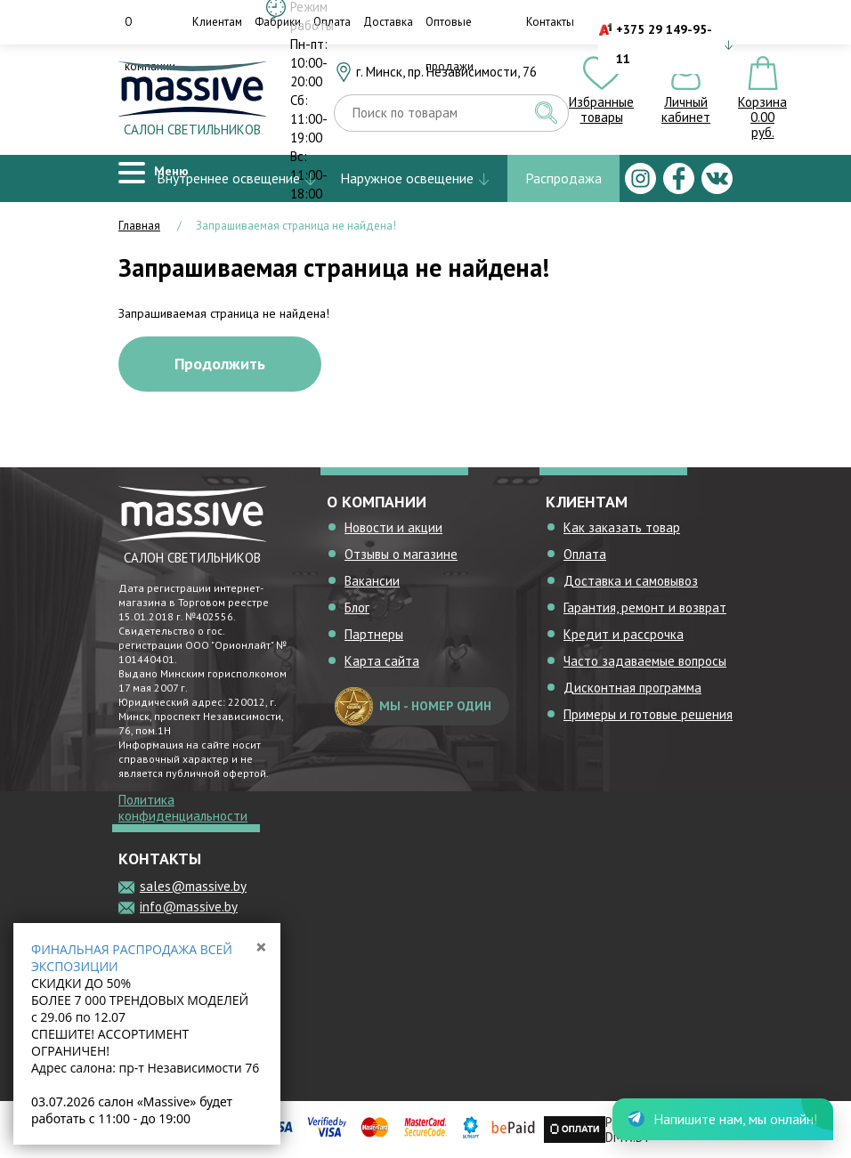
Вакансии (372, 580)
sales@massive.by (193, 886)
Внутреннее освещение (228, 178)
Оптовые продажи (450, 44)
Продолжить (219, 363)
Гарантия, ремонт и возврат (644, 607)
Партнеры (373, 634)
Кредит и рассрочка (623, 634)
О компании (150, 44)
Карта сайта (381, 661)
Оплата (584, 554)
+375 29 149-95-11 (664, 44)
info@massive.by (189, 906)
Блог (356, 607)
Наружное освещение (407, 178)
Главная (139, 225)
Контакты (550, 21)
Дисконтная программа (632, 687)
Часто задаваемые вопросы (644, 661)
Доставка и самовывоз (630, 580)
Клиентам (217, 21)
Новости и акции (393, 527)
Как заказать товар (621, 527)
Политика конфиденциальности (182, 807)
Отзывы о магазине (401, 554)
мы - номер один (413, 706)
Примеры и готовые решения (648, 714)
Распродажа (563, 178)
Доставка (388, 21)
